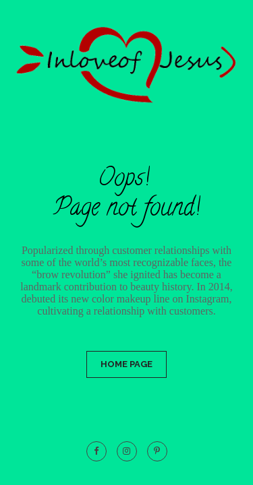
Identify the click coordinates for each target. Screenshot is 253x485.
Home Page (126, 364)
